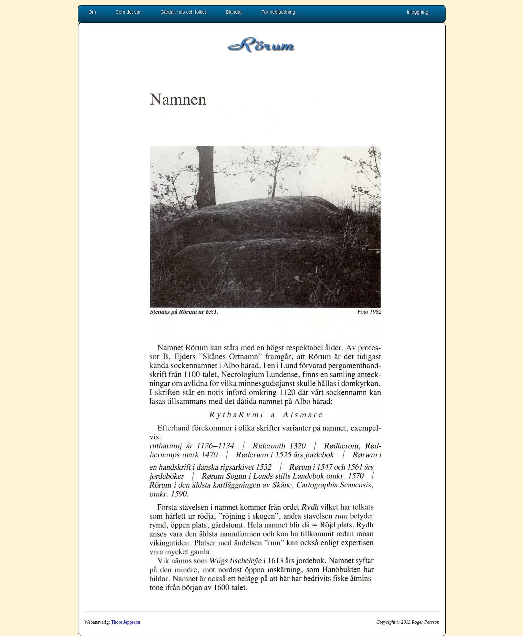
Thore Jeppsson (125, 622)
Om (92, 12)
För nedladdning (278, 12)
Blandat (233, 12)
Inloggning (417, 12)
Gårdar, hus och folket (183, 12)
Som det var (128, 12)
